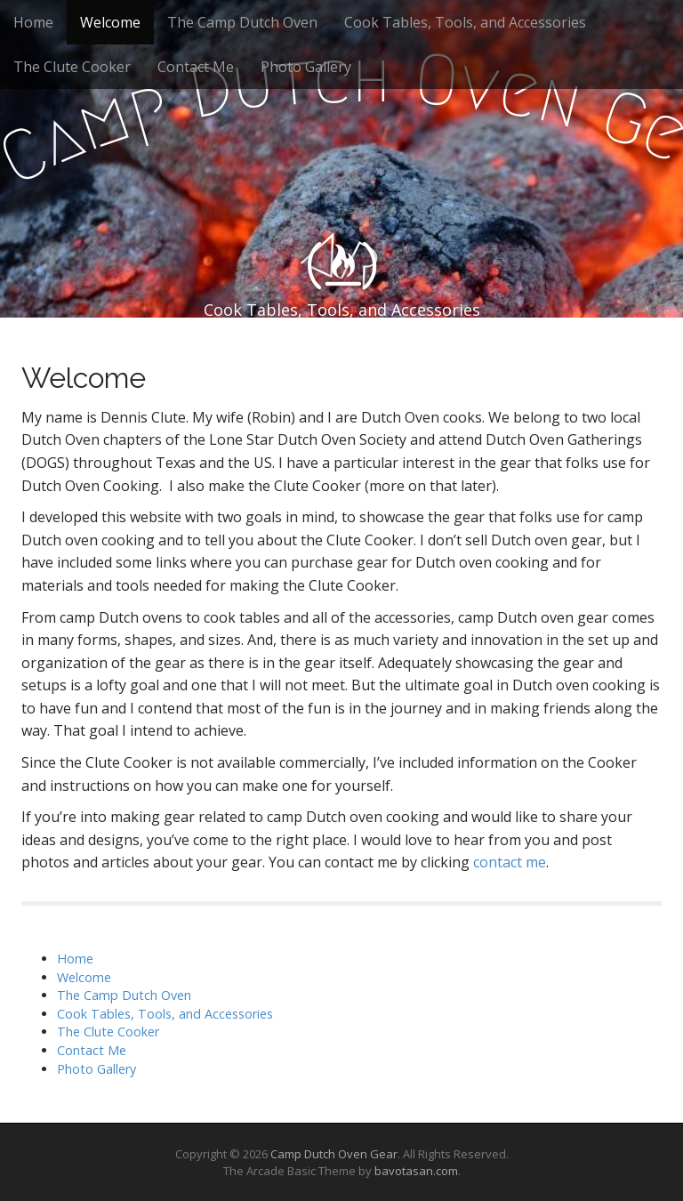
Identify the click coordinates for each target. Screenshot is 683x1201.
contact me (509, 862)
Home (33, 22)
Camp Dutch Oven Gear (334, 1154)
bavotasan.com (416, 1171)
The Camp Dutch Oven (242, 22)
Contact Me (195, 67)
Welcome (110, 22)
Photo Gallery (306, 67)
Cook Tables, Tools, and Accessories (465, 22)
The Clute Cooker (72, 67)
